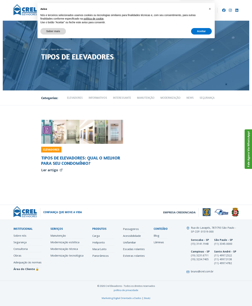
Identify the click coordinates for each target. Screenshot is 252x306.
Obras (17, 255)
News (190, 97)
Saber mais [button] (53, 295)
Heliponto (98, 242)
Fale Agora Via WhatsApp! (248, 149)
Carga (96, 236)
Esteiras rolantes (134, 255)
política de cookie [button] (94, 283)
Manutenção (87, 10)
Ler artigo (52, 170)
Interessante (122, 97)
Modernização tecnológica (66, 255)
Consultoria (20, 249)
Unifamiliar (129, 242)
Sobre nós (19, 235)
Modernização (108, 10)
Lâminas (159, 242)
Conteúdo (130, 10)
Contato (148, 10)
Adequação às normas (27, 262)
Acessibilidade (132, 236)
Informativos (98, 97)
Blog (156, 235)
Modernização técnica (64, 249)
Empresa (47, 10)
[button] (210, 274)
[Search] (213, 10)
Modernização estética (64, 242)
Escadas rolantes (134, 249)
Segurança (207, 97)
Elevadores (66, 10)
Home (44, 49)
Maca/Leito (99, 249)
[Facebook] (224, 10)
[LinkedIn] (237, 10)
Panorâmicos (100, 255)
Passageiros (131, 229)
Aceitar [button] (201, 295)
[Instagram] (230, 10)
